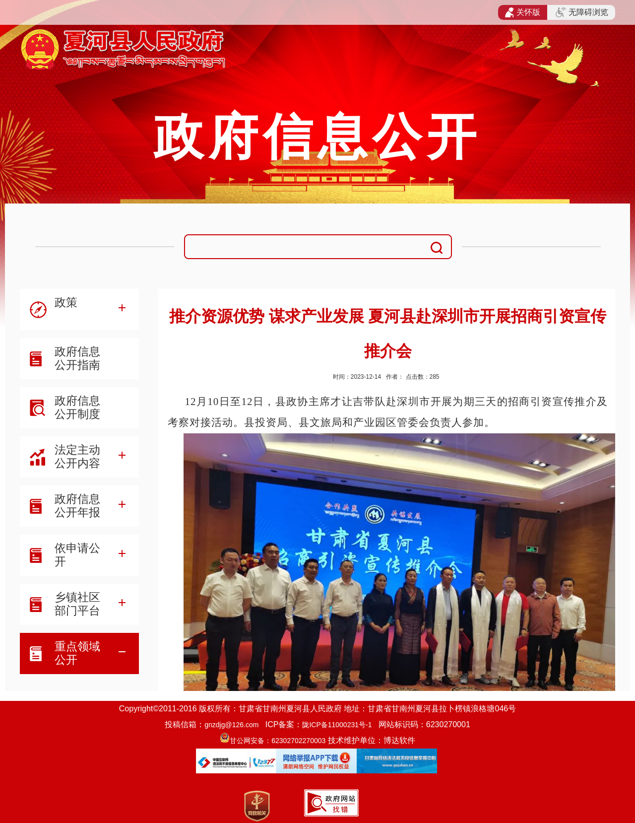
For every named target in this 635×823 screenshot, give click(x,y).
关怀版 (522, 12)
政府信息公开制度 (77, 407)
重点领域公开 (77, 653)
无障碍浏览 (582, 12)
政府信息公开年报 (77, 505)
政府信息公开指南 (77, 358)
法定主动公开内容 (77, 456)
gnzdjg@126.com (231, 725)
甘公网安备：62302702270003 (277, 741)
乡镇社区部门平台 (77, 604)
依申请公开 (77, 555)
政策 (66, 302)
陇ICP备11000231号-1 (337, 725)
